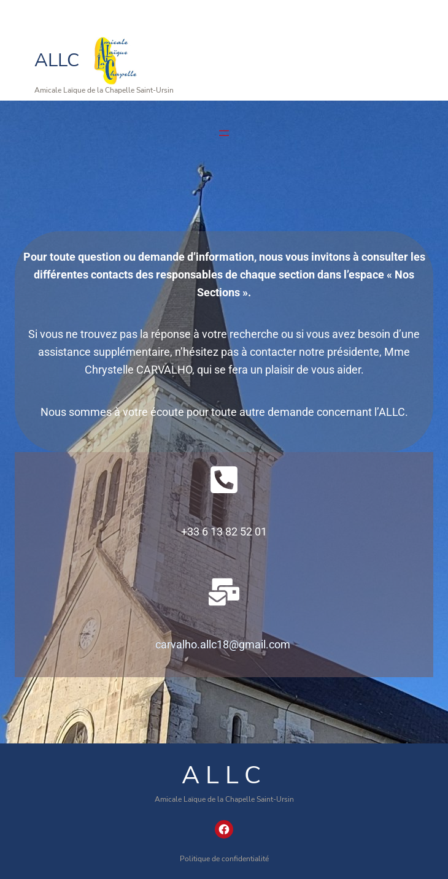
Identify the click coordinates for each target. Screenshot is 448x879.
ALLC (56, 60)
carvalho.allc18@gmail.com (222, 644)
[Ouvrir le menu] (224, 133)
